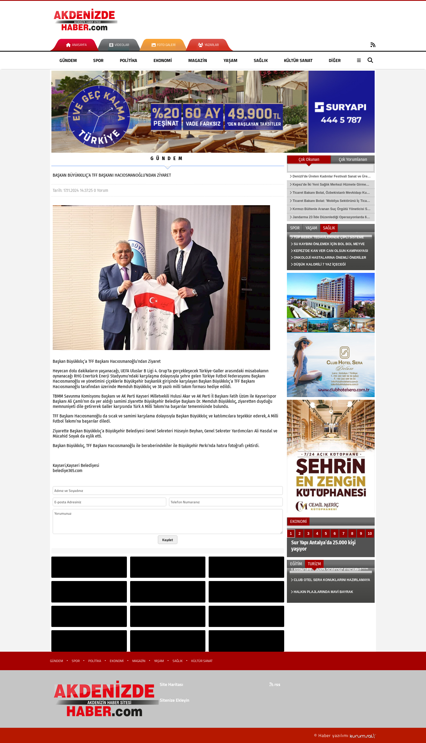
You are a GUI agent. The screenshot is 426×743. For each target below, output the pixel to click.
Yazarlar (208, 44)
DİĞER (335, 60)
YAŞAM (230, 60)
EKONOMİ (163, 60)
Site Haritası (171, 684)
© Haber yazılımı (345, 735)
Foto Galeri (164, 44)
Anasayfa (76, 44)
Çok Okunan (309, 159)
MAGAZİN (197, 60)
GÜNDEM (68, 60)
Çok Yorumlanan (353, 159)
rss (275, 684)
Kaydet (167, 539)
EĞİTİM (296, 563)
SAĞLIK (261, 60)
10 (370, 533)
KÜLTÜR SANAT (298, 60)
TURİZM (314, 563)
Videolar (119, 44)
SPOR (98, 60)
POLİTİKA (128, 60)
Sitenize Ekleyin (174, 700)
